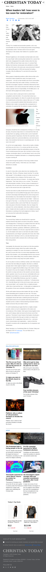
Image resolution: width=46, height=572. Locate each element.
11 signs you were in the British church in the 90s (13, 379)
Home (7, 6)
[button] (2, 2)
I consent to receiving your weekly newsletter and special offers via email (24, 542)
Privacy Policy (36, 545)
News (12, 6)
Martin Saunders (10, 18)
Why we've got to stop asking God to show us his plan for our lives (31, 363)
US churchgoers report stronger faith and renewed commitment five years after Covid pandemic (31, 478)
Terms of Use (28, 545)
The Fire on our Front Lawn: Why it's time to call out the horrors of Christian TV (13, 364)
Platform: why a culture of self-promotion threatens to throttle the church (14, 415)
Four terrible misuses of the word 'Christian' (31, 391)
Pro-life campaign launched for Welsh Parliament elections (30, 448)
